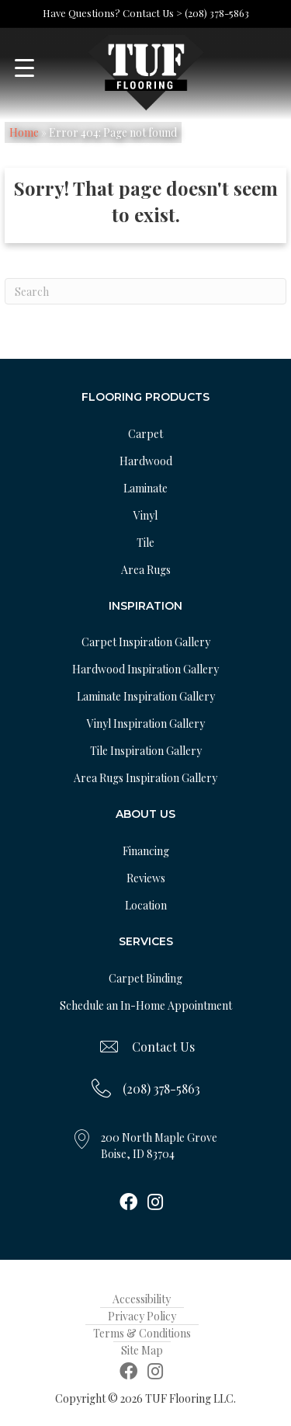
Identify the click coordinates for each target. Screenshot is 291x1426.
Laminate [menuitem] (145, 488)
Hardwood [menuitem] (146, 461)
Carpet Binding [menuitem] (145, 978)
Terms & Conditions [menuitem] (142, 1333)
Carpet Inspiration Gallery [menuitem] (145, 642)
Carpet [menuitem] (145, 433)
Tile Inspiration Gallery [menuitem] (146, 750)
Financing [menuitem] (146, 850)
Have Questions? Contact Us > (112, 12)
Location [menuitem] (146, 905)
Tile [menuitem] (145, 542)
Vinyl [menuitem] (145, 515)
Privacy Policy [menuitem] (142, 1316)
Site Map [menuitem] (142, 1350)
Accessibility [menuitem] (142, 1299)
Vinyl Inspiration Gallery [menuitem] (146, 723)
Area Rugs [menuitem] (146, 569)
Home (24, 132)
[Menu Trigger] (24, 68)
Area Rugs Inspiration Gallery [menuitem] (145, 777)
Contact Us (163, 1046)
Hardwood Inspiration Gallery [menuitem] (145, 669)
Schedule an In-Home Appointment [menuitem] (146, 1005)
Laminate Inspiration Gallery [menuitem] (146, 696)
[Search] (145, 291)
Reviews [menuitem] (145, 878)
